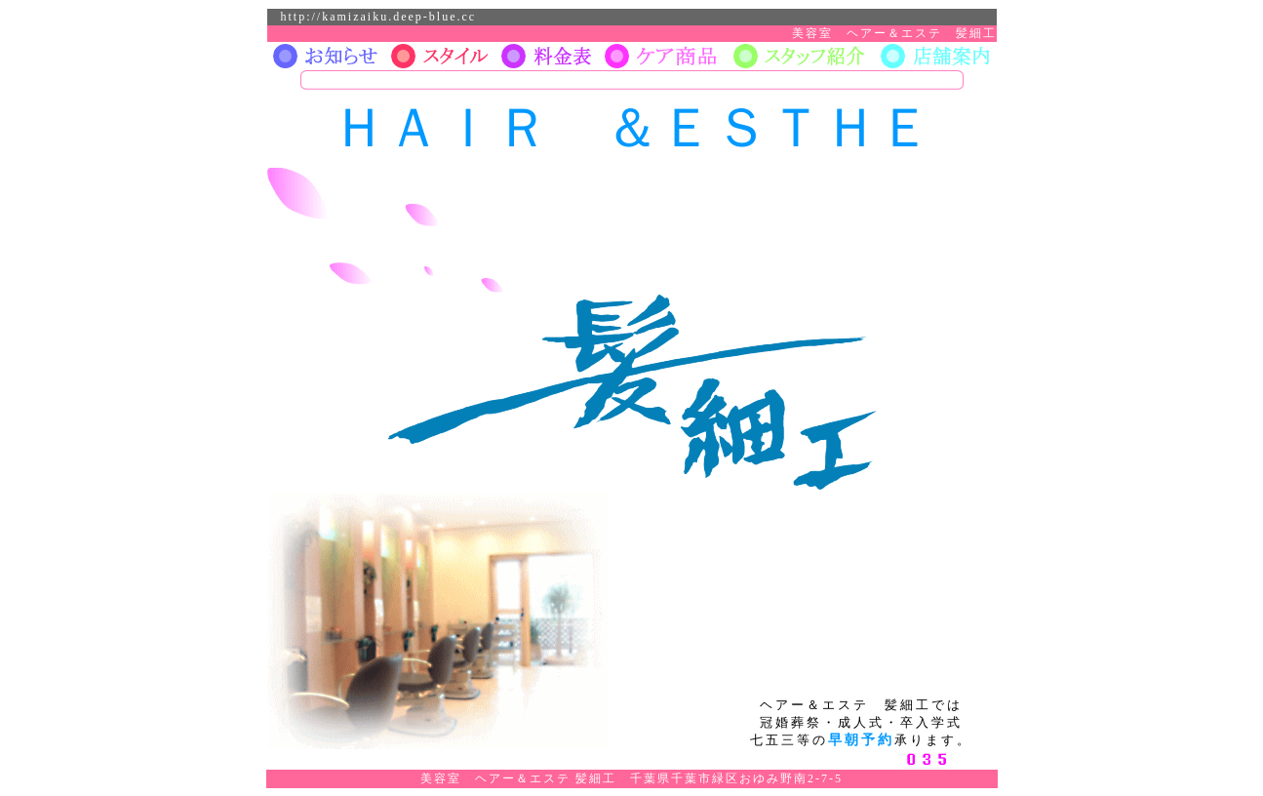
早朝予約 (861, 740)
